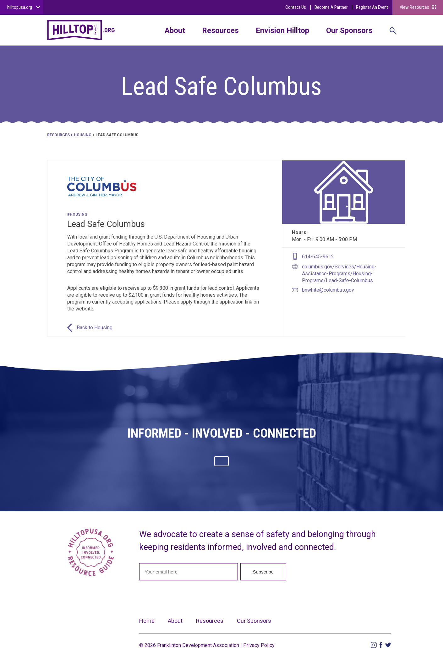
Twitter (388, 645)
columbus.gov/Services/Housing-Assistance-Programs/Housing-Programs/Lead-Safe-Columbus (339, 273)
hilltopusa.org (19, 7)
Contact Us (295, 7)
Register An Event (372, 7)
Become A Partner (330, 7)
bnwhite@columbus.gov (328, 290)
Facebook (381, 645)
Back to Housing (94, 328)
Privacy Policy (259, 645)
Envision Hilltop (282, 30)
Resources (220, 30)
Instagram (374, 645)
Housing (82, 135)
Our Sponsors (349, 30)
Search (393, 31)
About (175, 30)
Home (147, 620)
